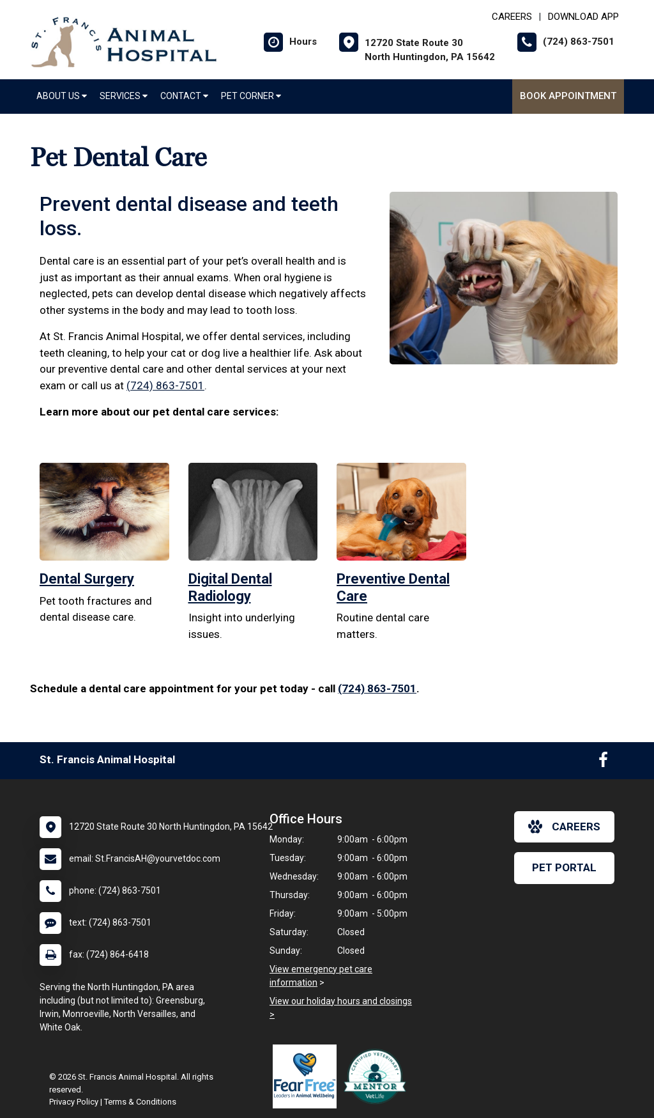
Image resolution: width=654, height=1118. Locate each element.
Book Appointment (568, 96)
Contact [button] (184, 96)
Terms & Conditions (140, 1101)
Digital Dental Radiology (230, 587)
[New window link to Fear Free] (308, 1076)
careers (564, 826)
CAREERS (512, 16)
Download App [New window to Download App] (583, 16)
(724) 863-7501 (165, 385)
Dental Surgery (87, 579)
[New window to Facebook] (603, 762)
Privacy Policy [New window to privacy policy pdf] (73, 1101)
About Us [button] (61, 96)
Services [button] (124, 96)
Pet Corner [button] (251, 96)
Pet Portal (564, 867)
